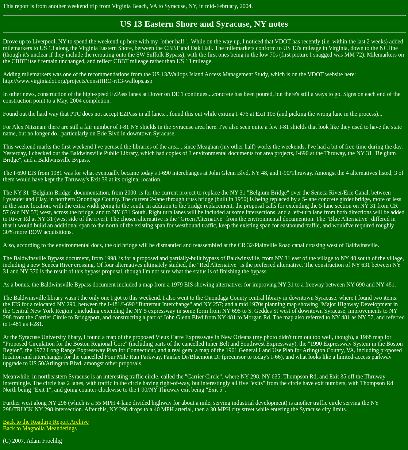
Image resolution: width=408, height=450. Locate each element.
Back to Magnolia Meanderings (40, 428)
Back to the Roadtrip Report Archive (46, 422)
